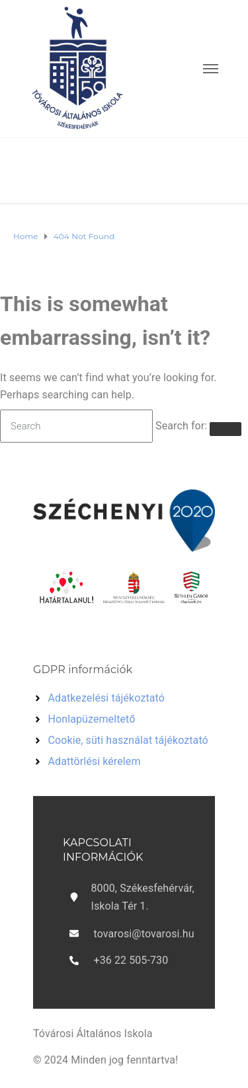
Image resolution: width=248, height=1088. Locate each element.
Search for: (181, 425)
